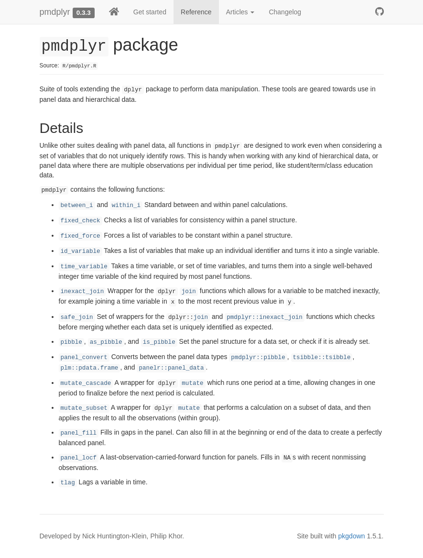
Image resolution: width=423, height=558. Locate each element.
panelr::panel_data (171, 368)
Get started (149, 12)
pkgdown (351, 536)
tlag (68, 483)
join (189, 291)
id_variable (80, 251)
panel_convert (84, 357)
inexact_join (82, 291)
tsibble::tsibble (322, 357)
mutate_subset (84, 408)
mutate (192, 383)
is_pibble (159, 342)
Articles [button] (240, 12)
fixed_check (80, 221)
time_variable (84, 266)
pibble (71, 342)
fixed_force (80, 236)
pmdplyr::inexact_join (265, 317)
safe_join (77, 317)
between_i (77, 205)
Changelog (285, 12)
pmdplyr (55, 12)
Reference (196, 12)
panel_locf (79, 458)
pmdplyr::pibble (258, 357)
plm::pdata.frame (90, 368)
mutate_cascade (86, 383)
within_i (126, 205)
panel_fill (79, 433)
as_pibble (106, 342)
